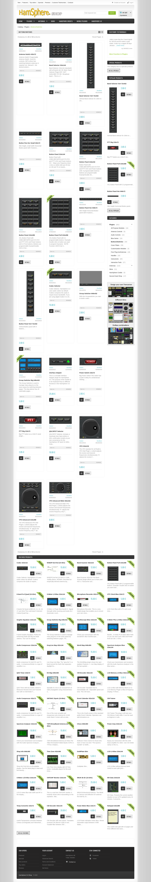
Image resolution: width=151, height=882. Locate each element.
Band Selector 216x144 (57, 65)
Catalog (20, 27)
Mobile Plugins (82, 21)
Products (25, 557)
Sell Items (45, 868)
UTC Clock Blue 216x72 (115, 594)
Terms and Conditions (48, 862)
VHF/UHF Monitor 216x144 (56, 778)
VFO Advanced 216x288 (27, 520)
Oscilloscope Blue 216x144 (87, 620)
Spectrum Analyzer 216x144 (27, 724)
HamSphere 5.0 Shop (25, 875)
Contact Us (70, 850)
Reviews (47, 2)
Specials (40, 2)
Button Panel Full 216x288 (58, 235)
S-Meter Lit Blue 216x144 (56, 594)
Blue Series (114, 238)
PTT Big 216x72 (24, 431)
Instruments (115, 259)
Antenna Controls (116, 231)
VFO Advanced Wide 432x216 (59, 501)
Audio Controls (116, 235)
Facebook (96, 855)
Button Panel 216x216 (87, 162)
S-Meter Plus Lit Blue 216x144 (118, 620)
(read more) (120, 48)
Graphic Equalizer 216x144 (26, 620)
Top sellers (33, 2)
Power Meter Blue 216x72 (86, 806)
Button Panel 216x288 (27, 235)
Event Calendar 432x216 (86, 698)
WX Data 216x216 (113, 778)
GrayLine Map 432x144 (55, 645)
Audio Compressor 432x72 (26, 698)
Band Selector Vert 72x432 (88, 96)
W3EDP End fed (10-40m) (56, 563)
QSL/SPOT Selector (56, 431)
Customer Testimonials (59, 2)
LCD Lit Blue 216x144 (115, 751)
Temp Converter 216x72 (25, 806)
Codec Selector (54, 286)
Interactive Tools (116, 262)
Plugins (30, 21)
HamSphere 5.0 (97, 21)
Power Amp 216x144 (114, 724)
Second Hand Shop (115, 276)
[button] (112, 13)
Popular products (116, 78)
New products (23, 862)
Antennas (42, 21)
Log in (44, 855)
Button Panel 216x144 (57, 154)
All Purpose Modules (117, 228)
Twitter (95, 858)
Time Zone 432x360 (54, 751)
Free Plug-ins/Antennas (118, 252)
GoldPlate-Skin (82, 751)
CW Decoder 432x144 (54, 806)
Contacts (70, 2)
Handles (113, 255)
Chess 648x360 (82, 724)
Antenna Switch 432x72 (27, 54)
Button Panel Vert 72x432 (28, 324)
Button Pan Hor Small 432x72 (29, 143)
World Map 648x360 (84, 645)
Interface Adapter (55, 373)
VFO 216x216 (84, 446)
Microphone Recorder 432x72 (87, 594)
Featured (25, 2)
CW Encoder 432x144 (84, 673)
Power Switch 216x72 (87, 373)
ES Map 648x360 (53, 673)
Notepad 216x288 (113, 806)
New (19, 2)
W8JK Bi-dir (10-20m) (84, 778)
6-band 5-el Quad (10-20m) (26, 594)
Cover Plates (115, 245)
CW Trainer (111, 698)
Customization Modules (118, 248)
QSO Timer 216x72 (23, 673)
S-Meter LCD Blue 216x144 (26, 778)
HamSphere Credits (66, 21)
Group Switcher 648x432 (88, 293)
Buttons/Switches (36, 27)
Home (20, 21)
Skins (53, 21)
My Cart (125, 12)
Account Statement (48, 865)
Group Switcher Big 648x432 (29, 380)
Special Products (115, 62)
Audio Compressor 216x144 (27, 645)
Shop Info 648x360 (23, 751)
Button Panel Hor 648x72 (88, 208)
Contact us (72, 862)
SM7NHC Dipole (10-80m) (56, 698)
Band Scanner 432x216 (85, 563)
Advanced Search (47, 858)
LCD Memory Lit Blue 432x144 (118, 673)
